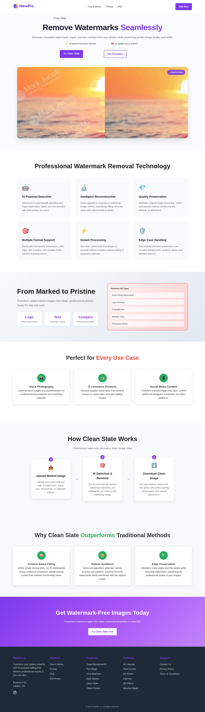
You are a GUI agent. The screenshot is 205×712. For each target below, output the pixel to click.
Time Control (129, 668)
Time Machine (93, 673)
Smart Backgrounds (96, 663)
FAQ (119, 6)
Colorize (127, 678)
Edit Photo (55, 678)
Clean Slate (92, 682)
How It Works (94, 6)
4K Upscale (129, 663)
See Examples (115, 53)
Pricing (109, 6)
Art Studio (128, 673)
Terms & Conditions (170, 673)
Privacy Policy (167, 668)
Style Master (92, 678)
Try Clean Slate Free (102, 631)
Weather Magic (130, 687)
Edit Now (183, 6)
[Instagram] (15, 692)
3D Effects (128, 682)
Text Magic (91, 668)
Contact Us (165, 663)
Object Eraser (93, 687)
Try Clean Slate (71, 53)
